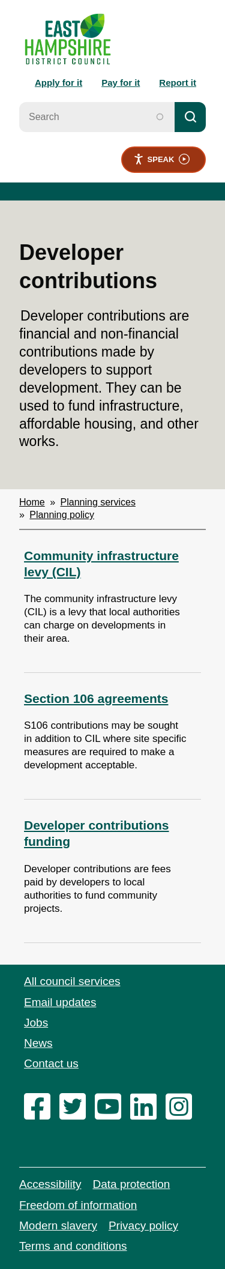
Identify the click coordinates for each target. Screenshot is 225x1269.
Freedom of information (78, 1205)
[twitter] (75, 1137)
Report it (177, 82)
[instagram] (182, 1137)
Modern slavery (58, 1225)
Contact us (51, 1063)
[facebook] (40, 1137)
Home (32, 502)
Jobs (36, 1022)
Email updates (60, 1002)
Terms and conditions (73, 1246)
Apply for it (58, 82)
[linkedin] (146, 1137)
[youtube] (111, 1137)
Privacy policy (143, 1225)
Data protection (131, 1184)
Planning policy (61, 515)
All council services (72, 981)
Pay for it (120, 82)
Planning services (98, 502)
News (38, 1043)
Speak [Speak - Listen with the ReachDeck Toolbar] (161, 159)
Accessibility (50, 1184)
